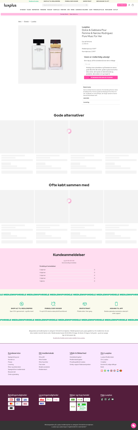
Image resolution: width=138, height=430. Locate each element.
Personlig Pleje (98, 10)
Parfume (63, 10)
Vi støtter (103, 361)
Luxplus (33, 21)
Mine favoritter (43, 361)
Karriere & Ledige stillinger (109, 364)
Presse (10, 361)
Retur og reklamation (14, 366)
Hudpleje (56, 10)
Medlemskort (43, 369)
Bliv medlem (122, 5)
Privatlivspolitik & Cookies (77, 361)
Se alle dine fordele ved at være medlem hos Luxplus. (69, 337)
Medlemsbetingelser (76, 359)
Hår (68, 10)
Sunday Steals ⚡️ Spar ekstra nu (69, 13)
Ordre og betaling (13, 374)
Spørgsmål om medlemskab (16, 369)
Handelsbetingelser (76, 356)
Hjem (90, 10)
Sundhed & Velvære (82, 10)
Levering (11, 364)
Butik (102, 366)
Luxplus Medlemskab (107, 356)
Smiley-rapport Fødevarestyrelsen (80, 364)
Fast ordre (42, 364)
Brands (26, 21)
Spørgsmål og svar (13, 356)
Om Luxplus (104, 359)
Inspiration (35, 10)
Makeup (49, 10)
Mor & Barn (108, 10)
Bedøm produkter (44, 366)
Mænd (73, 10)
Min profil (41, 356)
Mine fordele (43, 359)
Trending (43, 10)
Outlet (115, 10)
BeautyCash (12, 371)
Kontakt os (11, 359)
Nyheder (23, 10)
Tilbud (29, 10)
